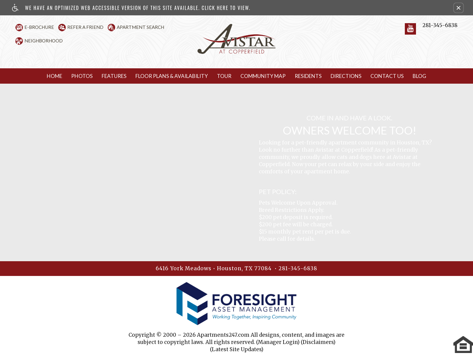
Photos (82, 76)
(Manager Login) (278, 342)
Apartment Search (140, 27)
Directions (346, 76)
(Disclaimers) (318, 342)
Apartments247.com (223, 335)
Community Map (263, 76)
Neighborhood (43, 40)
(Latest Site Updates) (236, 349)
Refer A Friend (85, 27)
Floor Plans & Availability (171, 76)
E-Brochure (39, 27)
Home (54, 76)
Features (114, 76)
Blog (419, 76)
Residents (308, 76)
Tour (224, 76)
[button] (458, 8)
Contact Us (387, 76)
